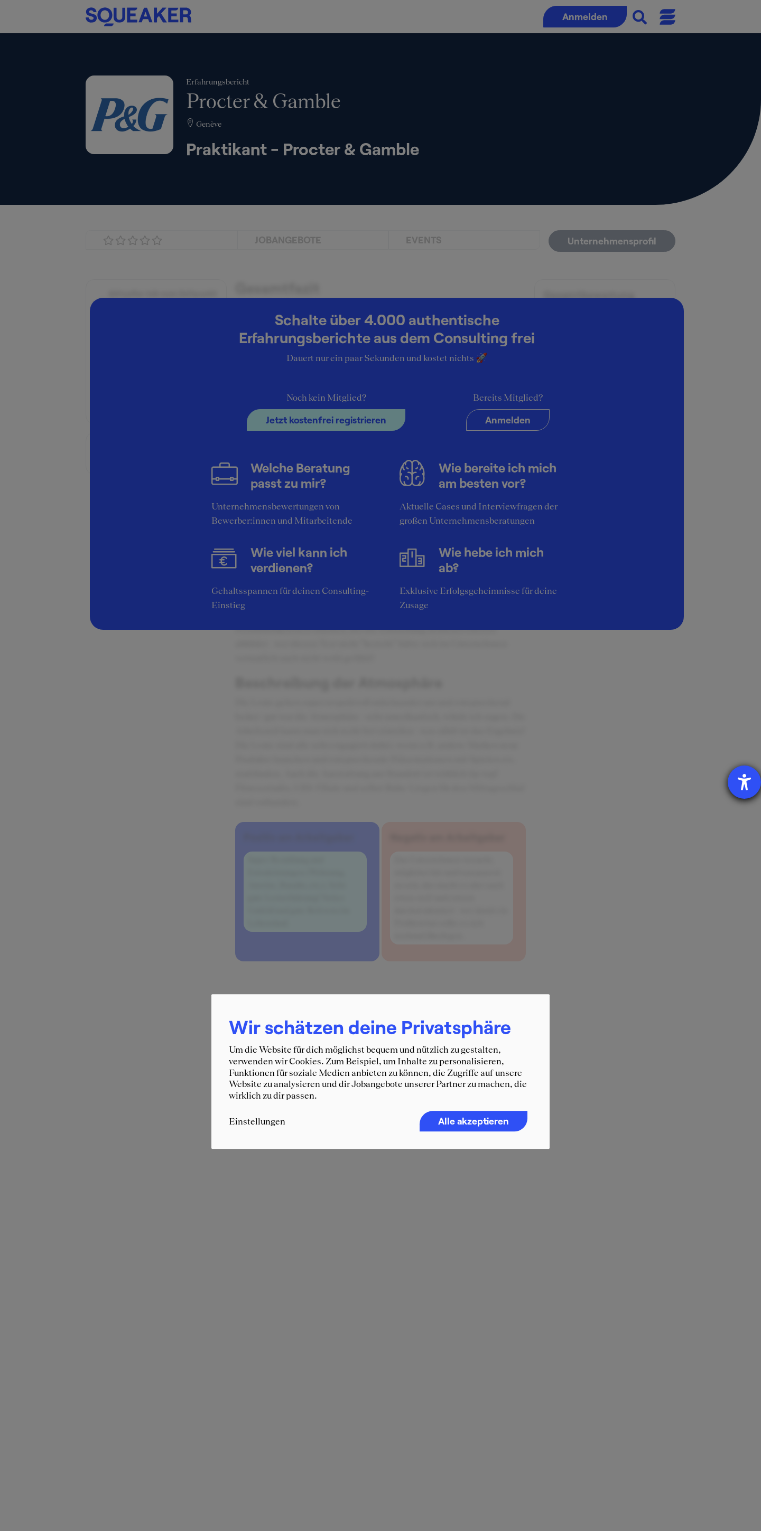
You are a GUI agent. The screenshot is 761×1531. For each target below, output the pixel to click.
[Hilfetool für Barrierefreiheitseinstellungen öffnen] (744, 782)
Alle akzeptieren (473, 1121)
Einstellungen (257, 1122)
